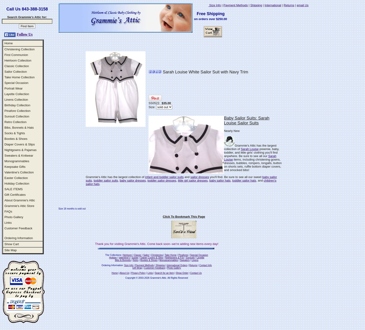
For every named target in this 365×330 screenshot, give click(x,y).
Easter (135, 257)
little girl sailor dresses (193, 180)
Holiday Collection (16, 183)
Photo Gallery (13, 217)
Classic (137, 255)
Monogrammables (16, 161)
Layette (200, 257)
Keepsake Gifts (14, 166)
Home (8, 43)
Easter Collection (16, 178)
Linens (195, 260)
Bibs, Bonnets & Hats (19, 127)
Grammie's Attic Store (19, 206)
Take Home (170, 255)
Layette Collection (16, 94)
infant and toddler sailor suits (164, 177)
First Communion (16, 55)
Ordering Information (18, 238)
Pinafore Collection (17, 111)
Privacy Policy (138, 273)
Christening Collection (19, 49)
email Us (303, 5)
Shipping (256, 5)
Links (8, 222)
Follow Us (25, 34)
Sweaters (185, 260)
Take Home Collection (19, 77)
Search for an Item (164, 273)
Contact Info (205, 265)
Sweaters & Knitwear (18, 155)
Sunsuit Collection (16, 116)
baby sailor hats (219, 180)
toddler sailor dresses (161, 180)
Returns (289, 5)
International (272, 5)
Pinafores (183, 255)
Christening (157, 255)
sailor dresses (199, 177)
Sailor (146, 255)
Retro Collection (15, 122)
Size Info (214, 5)
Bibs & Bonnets (123, 260)
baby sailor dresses (133, 180)
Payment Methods (235, 5)
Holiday (113, 257)
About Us (124, 273)
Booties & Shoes (15, 139)
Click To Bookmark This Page (184, 216)
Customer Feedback (18, 228)
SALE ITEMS (13, 189)
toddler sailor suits (106, 180)
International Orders (177, 265)
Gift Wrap (137, 268)
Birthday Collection (17, 105)
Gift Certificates (15, 194)
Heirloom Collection (17, 60)
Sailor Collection (15, 71)
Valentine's (124, 257)
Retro (135, 260)
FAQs (8, 211)
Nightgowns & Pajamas (20, 150)
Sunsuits (190, 257)
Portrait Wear (13, 88)
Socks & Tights (14, 133)
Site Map (10, 250)
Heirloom (127, 255)
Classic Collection (16, 66)
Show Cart (11, 244)
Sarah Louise (250, 149)
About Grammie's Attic (19, 200)
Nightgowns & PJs (174, 257)
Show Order (182, 273)
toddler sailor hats (244, 180)
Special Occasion (16, 83)
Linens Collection (16, 99)
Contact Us (196, 273)
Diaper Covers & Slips (19, 144)
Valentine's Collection (19, 172)
